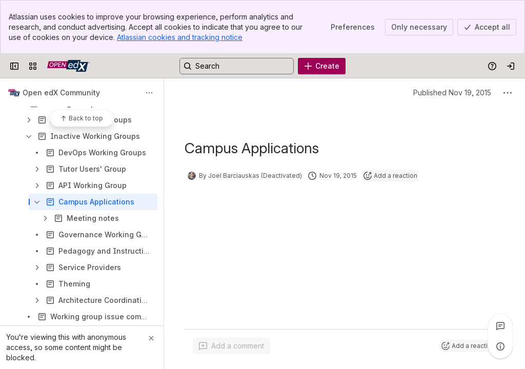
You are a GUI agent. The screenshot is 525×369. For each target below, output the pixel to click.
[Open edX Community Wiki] (68, 66)
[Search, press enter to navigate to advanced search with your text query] (236, 66)
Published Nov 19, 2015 (452, 92)
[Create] (322, 66)
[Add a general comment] (231, 346)
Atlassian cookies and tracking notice (180, 37)
